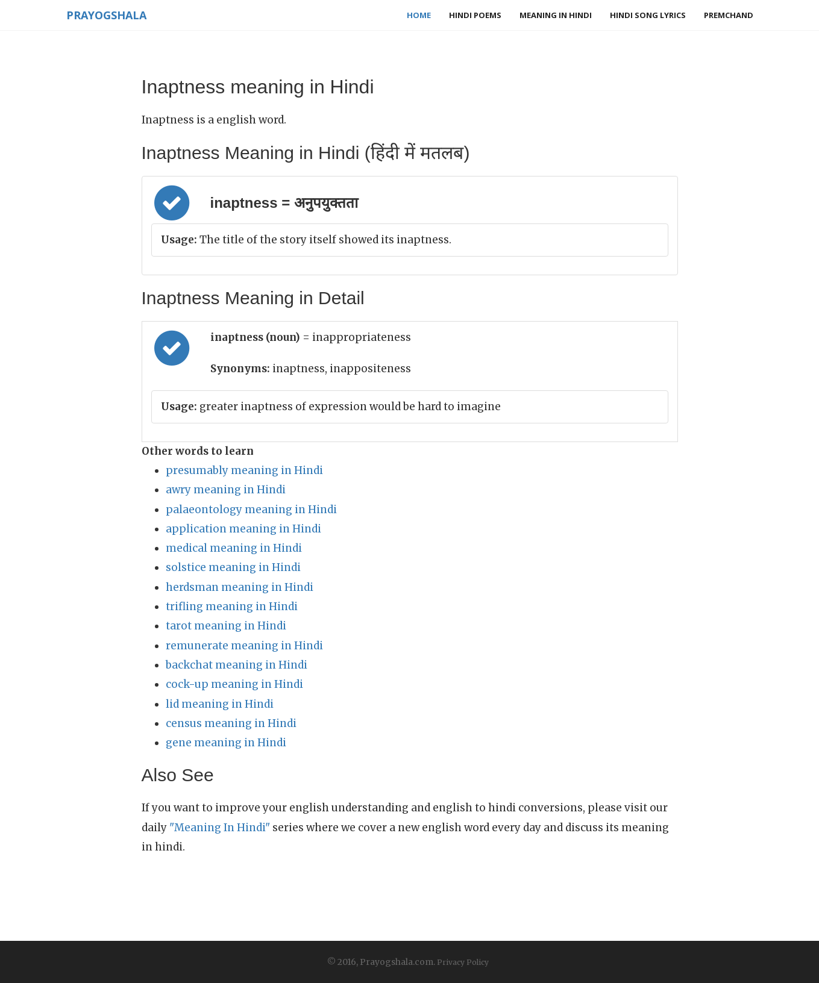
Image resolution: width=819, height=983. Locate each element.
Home (419, 15)
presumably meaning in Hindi (244, 470)
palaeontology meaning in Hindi (251, 509)
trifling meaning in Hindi (232, 606)
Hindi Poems (475, 15)
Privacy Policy (463, 962)
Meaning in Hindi (555, 15)
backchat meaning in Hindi (236, 665)
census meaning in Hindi (231, 723)
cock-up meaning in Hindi (234, 684)
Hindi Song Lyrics (648, 15)
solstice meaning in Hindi (233, 567)
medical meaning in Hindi (234, 548)
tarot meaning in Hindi (226, 625)
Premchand (728, 15)
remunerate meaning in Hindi (244, 645)
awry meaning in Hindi (226, 489)
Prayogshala (106, 15)
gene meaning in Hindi (226, 742)
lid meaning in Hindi (220, 704)
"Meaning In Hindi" (219, 827)
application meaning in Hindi (243, 528)
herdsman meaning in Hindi (239, 587)
